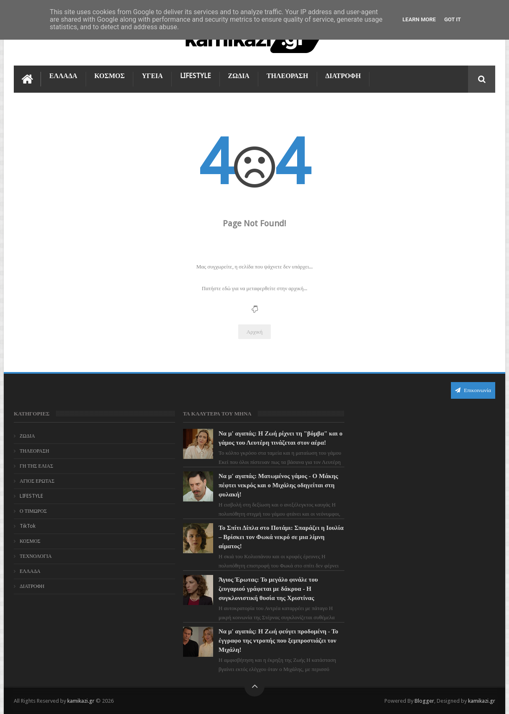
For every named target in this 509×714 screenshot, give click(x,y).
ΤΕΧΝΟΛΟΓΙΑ (36, 556)
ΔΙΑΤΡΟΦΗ (343, 76)
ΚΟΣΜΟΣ (109, 76)
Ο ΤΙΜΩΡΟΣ (33, 511)
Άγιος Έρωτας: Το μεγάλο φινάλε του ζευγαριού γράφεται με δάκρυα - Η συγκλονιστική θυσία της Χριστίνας (262, 588)
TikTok (28, 526)
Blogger (424, 701)
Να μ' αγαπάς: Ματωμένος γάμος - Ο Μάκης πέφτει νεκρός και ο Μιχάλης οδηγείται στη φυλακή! (272, 485)
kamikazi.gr (80, 701)
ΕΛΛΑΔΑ (63, 76)
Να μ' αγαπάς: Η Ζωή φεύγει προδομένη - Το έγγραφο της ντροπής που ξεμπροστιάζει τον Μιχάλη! (270, 640)
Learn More (419, 19)
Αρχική (255, 332)
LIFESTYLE (195, 76)
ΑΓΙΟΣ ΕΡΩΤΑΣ (37, 481)
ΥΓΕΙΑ (152, 76)
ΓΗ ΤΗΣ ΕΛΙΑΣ (36, 466)
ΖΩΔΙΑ (238, 76)
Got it (452, 19)
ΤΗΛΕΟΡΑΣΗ (287, 76)
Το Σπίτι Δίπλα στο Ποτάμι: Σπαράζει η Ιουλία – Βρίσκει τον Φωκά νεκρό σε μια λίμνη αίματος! (267, 536)
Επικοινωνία (473, 390)
